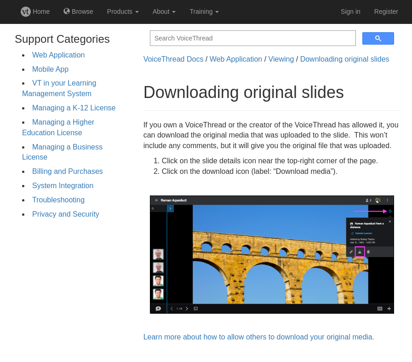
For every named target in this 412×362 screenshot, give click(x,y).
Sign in (350, 11)
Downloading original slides (344, 59)
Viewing (281, 59)
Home (35, 11)
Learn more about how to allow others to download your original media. (259, 337)
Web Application (58, 55)
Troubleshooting (58, 200)
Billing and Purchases (67, 171)
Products (123, 11)
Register (386, 11)
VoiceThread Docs (173, 59)
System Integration (62, 186)
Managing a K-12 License (73, 108)
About (164, 11)
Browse (78, 11)
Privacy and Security (65, 214)
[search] (251, 38)
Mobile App (50, 69)
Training (204, 11)
